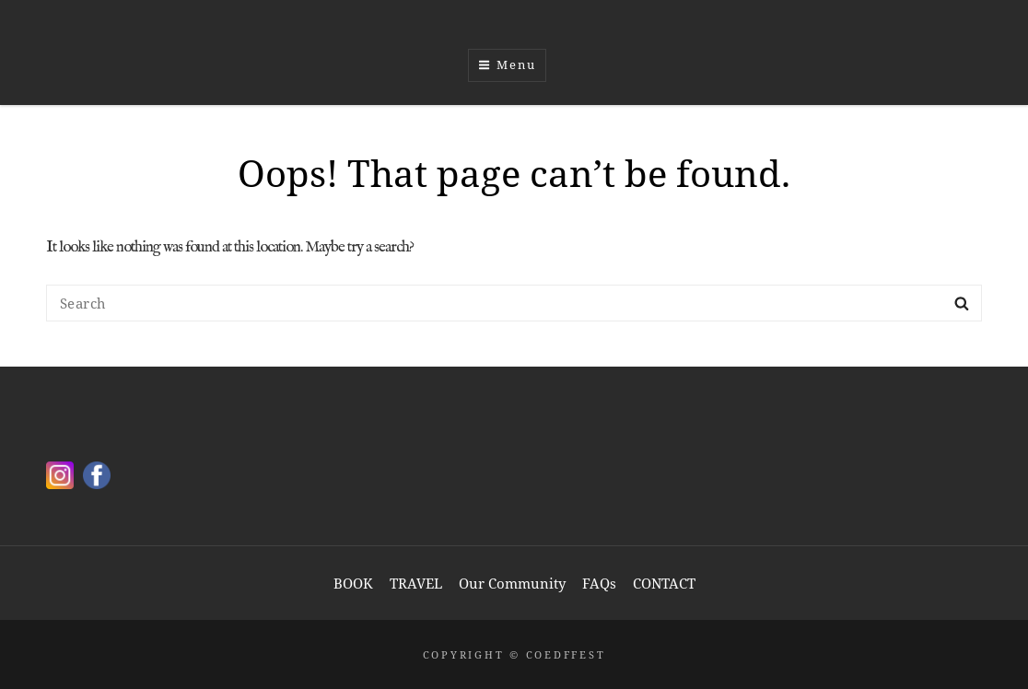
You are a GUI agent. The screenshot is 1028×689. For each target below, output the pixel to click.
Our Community (512, 583)
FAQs (599, 583)
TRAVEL (416, 583)
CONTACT (664, 583)
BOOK (353, 583)
